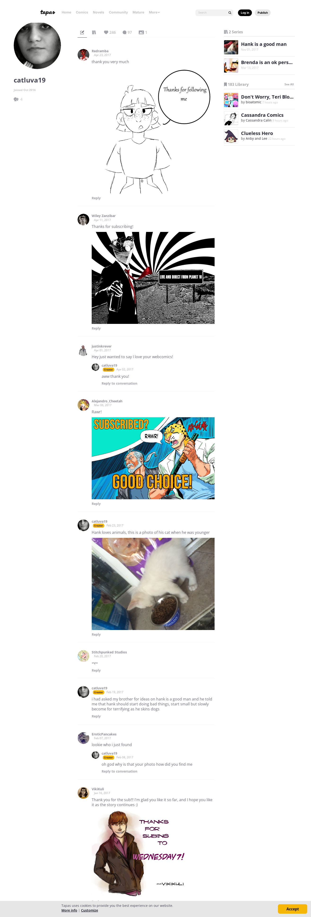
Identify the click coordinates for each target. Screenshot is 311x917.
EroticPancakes (104, 734)
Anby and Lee (256, 138)
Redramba (100, 51)
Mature (138, 12)
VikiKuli (98, 789)
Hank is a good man (264, 44)
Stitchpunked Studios (109, 652)
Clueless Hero (257, 133)
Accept (292, 909)
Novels (98, 12)
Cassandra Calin (259, 120)
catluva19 (109, 365)
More (154, 12)
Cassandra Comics (262, 115)
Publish (263, 12)
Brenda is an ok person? (269, 62)
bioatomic (253, 102)
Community (118, 12)
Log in (245, 12)
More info (69, 910)
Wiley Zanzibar (104, 216)
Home (66, 12)
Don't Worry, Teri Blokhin (270, 97)
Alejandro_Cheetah (107, 401)
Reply (96, 198)
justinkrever (102, 346)
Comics (82, 12)
